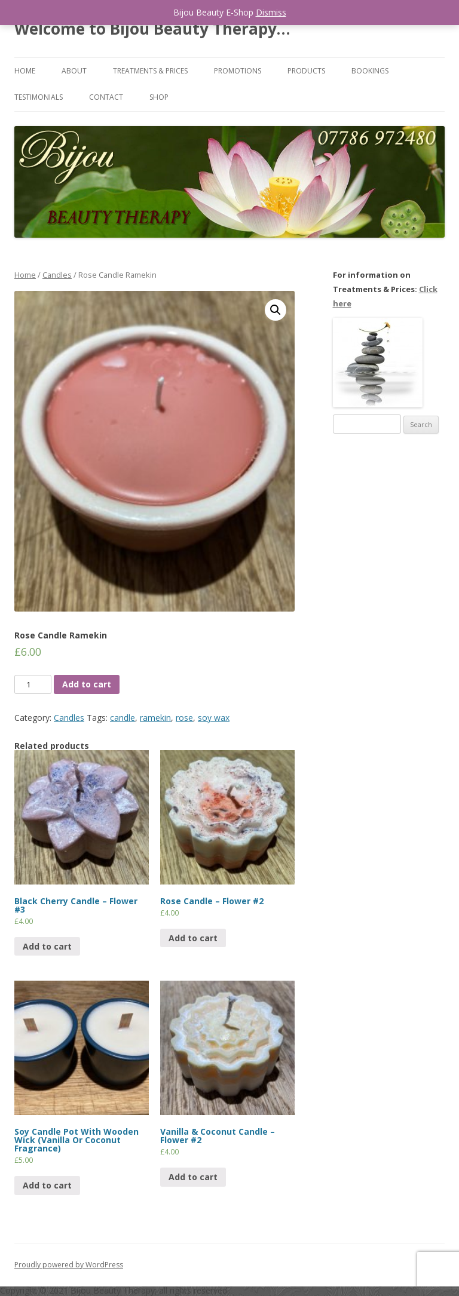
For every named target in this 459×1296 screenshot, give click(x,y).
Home (24, 71)
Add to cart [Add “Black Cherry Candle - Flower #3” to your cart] (47, 946)
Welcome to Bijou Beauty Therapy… (152, 28)
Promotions (237, 71)
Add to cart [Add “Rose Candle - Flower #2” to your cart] (193, 938)
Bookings (369, 71)
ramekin (155, 717)
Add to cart (86, 684)
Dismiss (271, 12)
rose (184, 717)
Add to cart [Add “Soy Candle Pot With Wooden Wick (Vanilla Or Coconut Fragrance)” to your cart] (47, 1185)
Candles (57, 274)
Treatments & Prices (150, 71)
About (74, 71)
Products (306, 71)
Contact (106, 97)
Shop (159, 97)
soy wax (214, 717)
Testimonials (38, 97)
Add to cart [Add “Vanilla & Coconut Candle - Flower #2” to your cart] (193, 1177)
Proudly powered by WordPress (68, 1265)
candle (122, 717)
